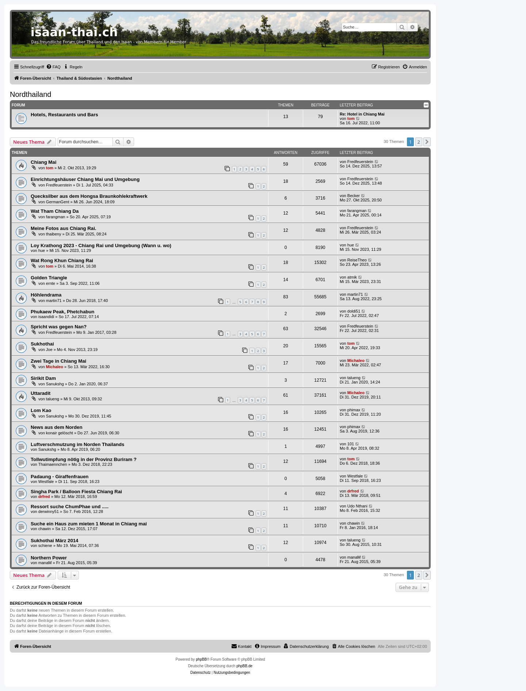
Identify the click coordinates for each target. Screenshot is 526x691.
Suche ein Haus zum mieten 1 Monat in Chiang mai (89, 523)
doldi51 (353, 311)
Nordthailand (30, 94)
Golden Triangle (49, 277)
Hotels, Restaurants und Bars (64, 114)
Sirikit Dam (43, 378)
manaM (45, 562)
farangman (55, 217)
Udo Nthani (357, 506)
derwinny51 (48, 511)
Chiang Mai (43, 162)
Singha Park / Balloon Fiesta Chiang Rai (76, 491)
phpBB (201, 659)
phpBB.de (244, 666)
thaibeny (53, 234)
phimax (353, 410)
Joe (49, 349)
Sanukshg (55, 384)
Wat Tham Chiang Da (55, 211)
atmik (352, 277)
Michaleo (54, 367)
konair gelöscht (59, 433)
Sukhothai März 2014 (54, 540)
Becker (353, 195)
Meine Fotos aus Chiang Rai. (63, 228)
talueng (354, 377)
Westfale (46, 481)
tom (351, 118)
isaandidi (46, 316)
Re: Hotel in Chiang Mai (362, 114)
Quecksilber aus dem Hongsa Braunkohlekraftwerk (89, 196)
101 (350, 444)
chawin (44, 528)
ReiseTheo (357, 260)
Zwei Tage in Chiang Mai (58, 361)
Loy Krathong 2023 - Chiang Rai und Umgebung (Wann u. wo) (101, 245)
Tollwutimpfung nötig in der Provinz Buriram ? (84, 459)
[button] (427, 141)
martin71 (54, 300)
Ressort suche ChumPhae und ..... (69, 506)
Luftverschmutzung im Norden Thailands (77, 444)
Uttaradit (40, 393)
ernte (50, 283)
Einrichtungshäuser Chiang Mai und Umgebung (85, 179)
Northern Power (49, 557)
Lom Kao (41, 410)
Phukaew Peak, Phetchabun (62, 311)
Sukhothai (42, 344)
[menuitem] (53, 67)
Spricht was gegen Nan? (59, 326)
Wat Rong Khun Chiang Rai (62, 260)
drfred (44, 496)
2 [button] (419, 142)
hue (41, 250)
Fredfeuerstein (360, 161)
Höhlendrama (46, 295)
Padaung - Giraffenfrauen (59, 476)
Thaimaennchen (52, 464)
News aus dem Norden (56, 427)
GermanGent (57, 202)
